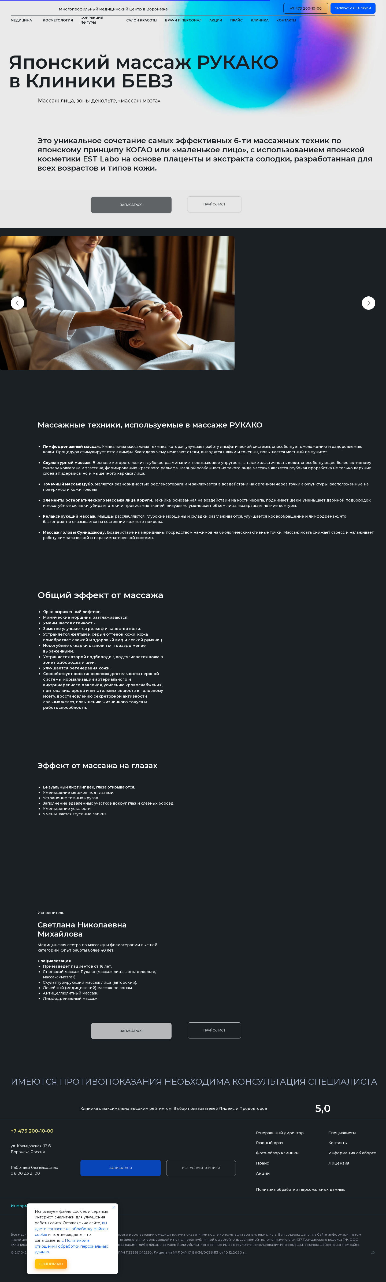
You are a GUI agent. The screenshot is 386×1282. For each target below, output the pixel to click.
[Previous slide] (17, 303)
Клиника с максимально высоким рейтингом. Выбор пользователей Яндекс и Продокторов (173, 1108)
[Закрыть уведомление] (114, 1207)
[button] (260, 20)
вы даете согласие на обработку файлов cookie (71, 1229)
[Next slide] (368, 303)
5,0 (323, 1108)
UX (373, 1252)
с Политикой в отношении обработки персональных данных (71, 1246)
